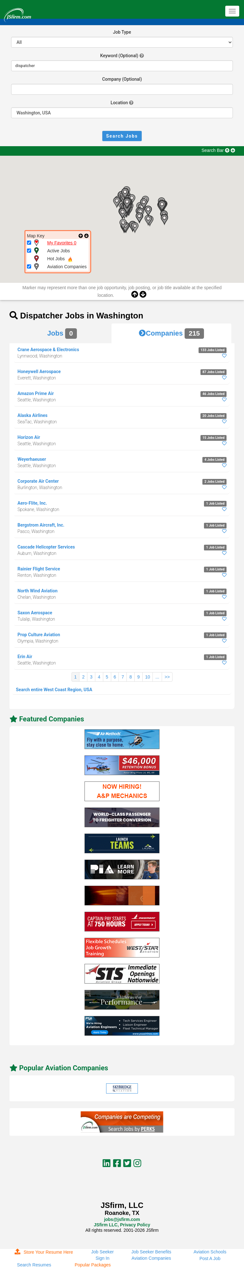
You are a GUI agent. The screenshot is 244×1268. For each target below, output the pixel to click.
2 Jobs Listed (214, 482)
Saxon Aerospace (34, 612)
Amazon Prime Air (35, 393)
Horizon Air (28, 437)
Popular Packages (93, 1264)
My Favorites (62, 242)
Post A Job (210, 1258)
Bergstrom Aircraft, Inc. (40, 525)
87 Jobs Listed (213, 372)
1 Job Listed (215, 503)
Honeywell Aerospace (39, 371)
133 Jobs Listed (212, 350)
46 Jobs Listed (213, 394)
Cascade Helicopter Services (46, 546)
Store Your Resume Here (44, 1252)
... (157, 676)
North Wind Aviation (37, 590)
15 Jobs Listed (213, 438)
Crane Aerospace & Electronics (48, 349)
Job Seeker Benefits (151, 1251)
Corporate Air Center (38, 481)
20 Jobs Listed (213, 416)
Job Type (122, 32)
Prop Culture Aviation (38, 634)
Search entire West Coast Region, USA (54, 689)
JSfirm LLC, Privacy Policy (122, 1224)
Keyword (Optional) (119, 55)
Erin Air (24, 656)
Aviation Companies (151, 1258)
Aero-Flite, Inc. (32, 503)
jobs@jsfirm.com (122, 1219)
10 (147, 676)
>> (167, 676)
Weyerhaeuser (31, 459)
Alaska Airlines (32, 415)
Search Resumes (34, 1264)
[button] (148, 220)
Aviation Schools (209, 1251)
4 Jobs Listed (214, 460)
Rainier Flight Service (38, 568)
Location (119, 102)
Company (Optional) (122, 79)
